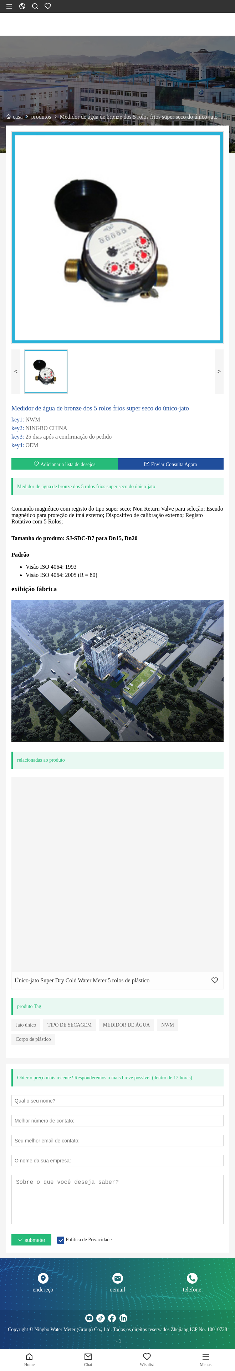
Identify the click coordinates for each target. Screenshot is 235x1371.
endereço (43, 1289)
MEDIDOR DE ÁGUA (126, 1025)
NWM (167, 1025)
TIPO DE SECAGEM (69, 1025)
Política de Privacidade (89, 1239)
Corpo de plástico (33, 1039)
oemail (118, 1289)
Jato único (26, 1025)
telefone (192, 1289)
